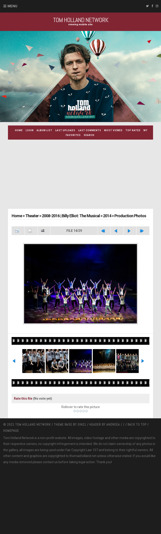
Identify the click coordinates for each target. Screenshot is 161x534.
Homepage (11, 431)
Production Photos (130, 215)
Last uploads (65, 130)
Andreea (113, 424)
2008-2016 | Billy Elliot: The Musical (71, 215)
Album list (44, 130)
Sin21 (82, 424)
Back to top (137, 424)
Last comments (89, 130)
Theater (32, 215)
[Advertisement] (84, 175)
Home (19, 130)
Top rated (133, 130)
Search (89, 135)
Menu (12, 6)
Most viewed (113, 130)
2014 (107, 215)
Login (30, 130)
